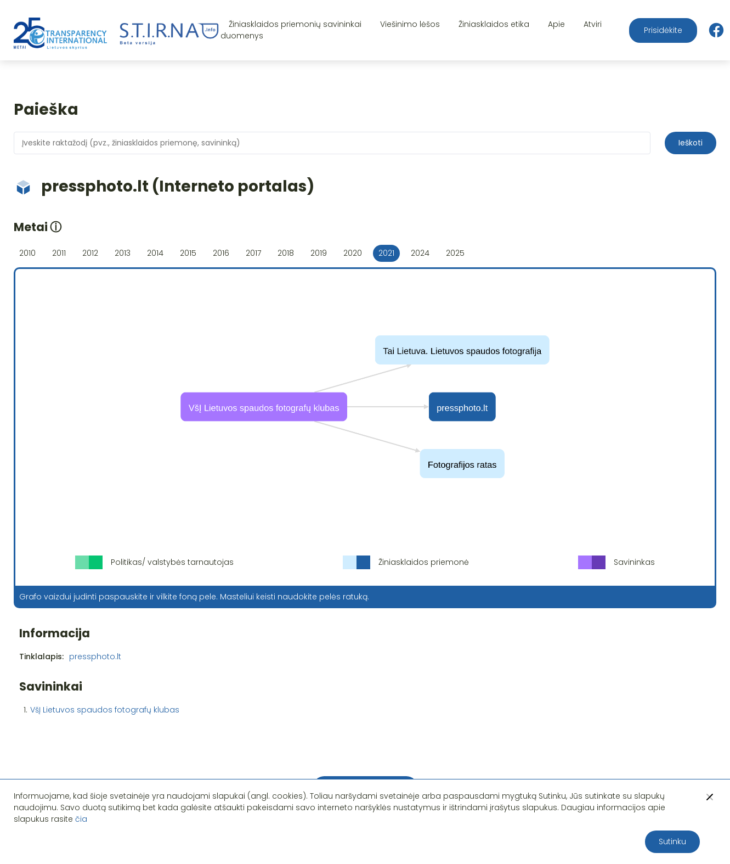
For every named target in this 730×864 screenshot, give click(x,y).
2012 (90, 253)
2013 (123, 253)
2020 (352, 253)
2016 (221, 253)
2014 (155, 253)
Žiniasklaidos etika (494, 24)
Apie (556, 24)
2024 (420, 253)
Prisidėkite (663, 30)
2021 (386, 253)
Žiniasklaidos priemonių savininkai (295, 24)
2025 (455, 253)
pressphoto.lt (95, 656)
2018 (286, 253)
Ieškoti (690, 142)
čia (81, 818)
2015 (188, 253)
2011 (59, 253)
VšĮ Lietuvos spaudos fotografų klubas (104, 709)
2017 (253, 253)
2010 (27, 253)
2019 (318, 253)
